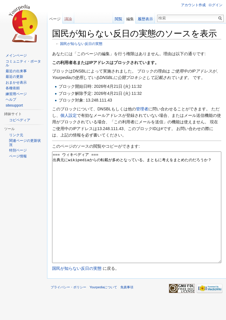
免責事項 (126, 309)
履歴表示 (145, 19)
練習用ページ (16, 94)
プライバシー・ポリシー (68, 309)
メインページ (16, 55)
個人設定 (68, 115)
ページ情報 (18, 156)
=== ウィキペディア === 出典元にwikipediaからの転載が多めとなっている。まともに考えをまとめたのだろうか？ (136, 218)
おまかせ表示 (16, 82)
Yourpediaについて (103, 309)
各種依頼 (13, 88)
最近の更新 (14, 77)
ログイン (215, 5)
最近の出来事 (16, 71)
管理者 (142, 109)
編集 (130, 19)
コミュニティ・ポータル (23, 63)
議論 (68, 19)
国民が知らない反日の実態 (81, 44)
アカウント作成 (193, 5)
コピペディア (19, 120)
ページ (55, 19)
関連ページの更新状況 (25, 143)
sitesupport (14, 105)
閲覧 (118, 19)
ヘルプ (11, 99)
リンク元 (16, 135)
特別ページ (18, 150)
